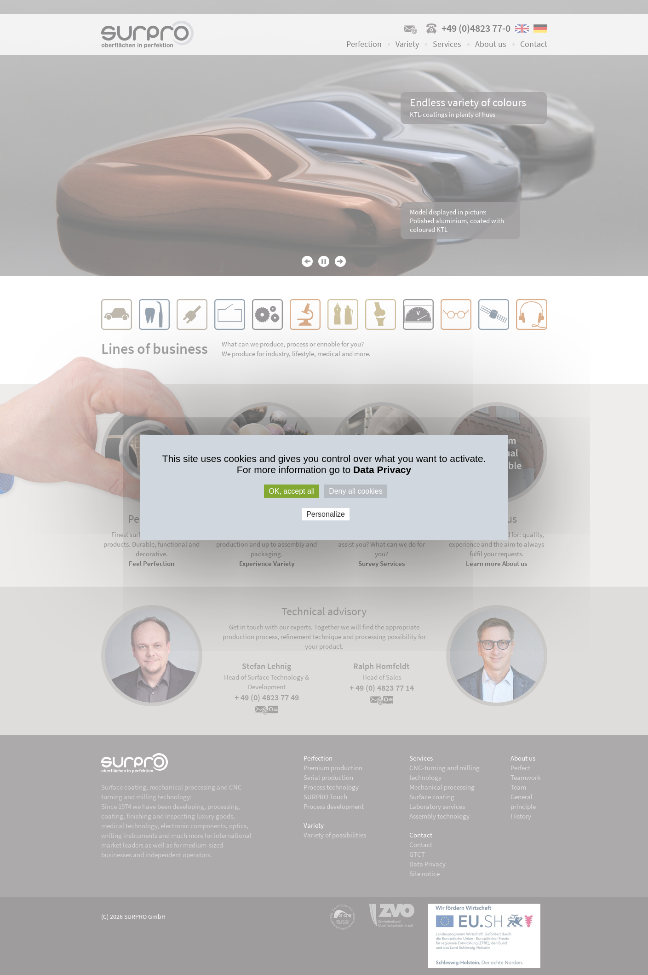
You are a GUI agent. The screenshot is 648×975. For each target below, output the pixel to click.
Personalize (325, 514)
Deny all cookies (356, 491)
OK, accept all (292, 491)
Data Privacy (382, 469)
